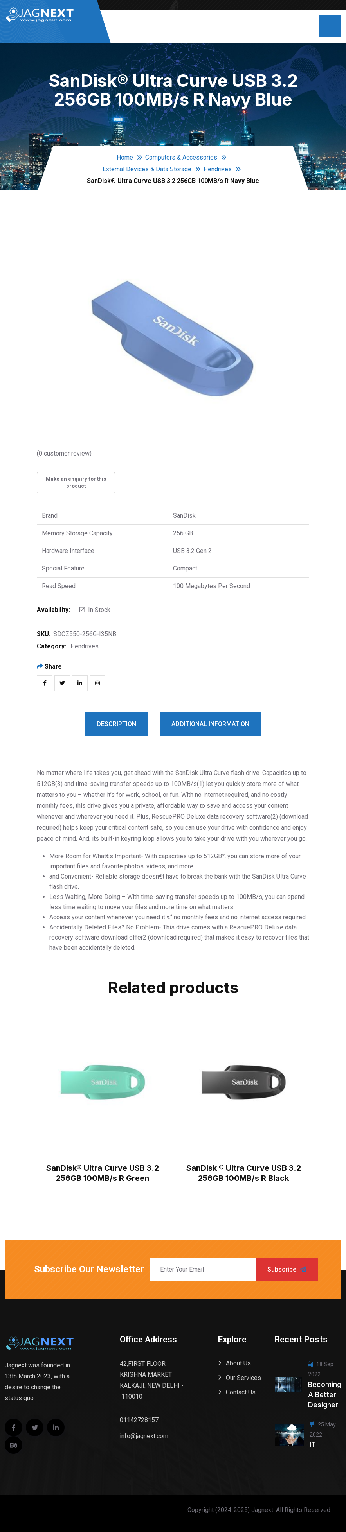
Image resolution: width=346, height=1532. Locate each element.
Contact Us (241, 1392)
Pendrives (218, 169)
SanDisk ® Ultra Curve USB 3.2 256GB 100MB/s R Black (243, 1173)
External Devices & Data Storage (147, 169)
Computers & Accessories (181, 157)
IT (313, 1445)
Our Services (243, 1377)
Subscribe (286, 1269)
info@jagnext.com (144, 1436)
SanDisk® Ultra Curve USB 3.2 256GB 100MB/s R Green (102, 1173)
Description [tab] (116, 724)
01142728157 (139, 1420)
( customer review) (64, 453)
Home (125, 157)
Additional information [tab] (210, 724)
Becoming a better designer (324, 1394)
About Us (238, 1363)
